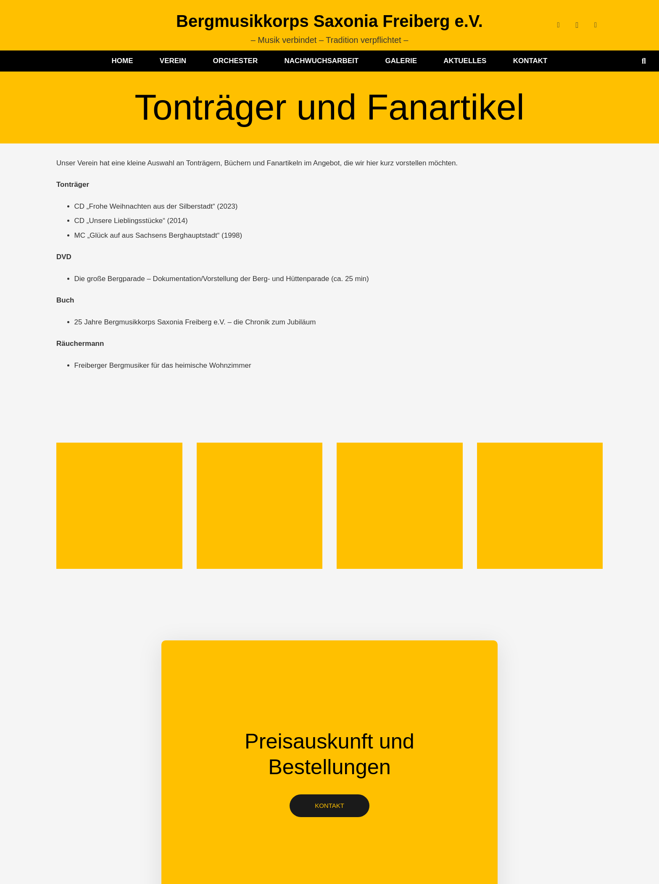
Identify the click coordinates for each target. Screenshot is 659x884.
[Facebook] (558, 25)
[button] (643, 61)
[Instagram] (577, 25)
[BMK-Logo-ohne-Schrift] (77, 25)
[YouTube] (595, 25)
